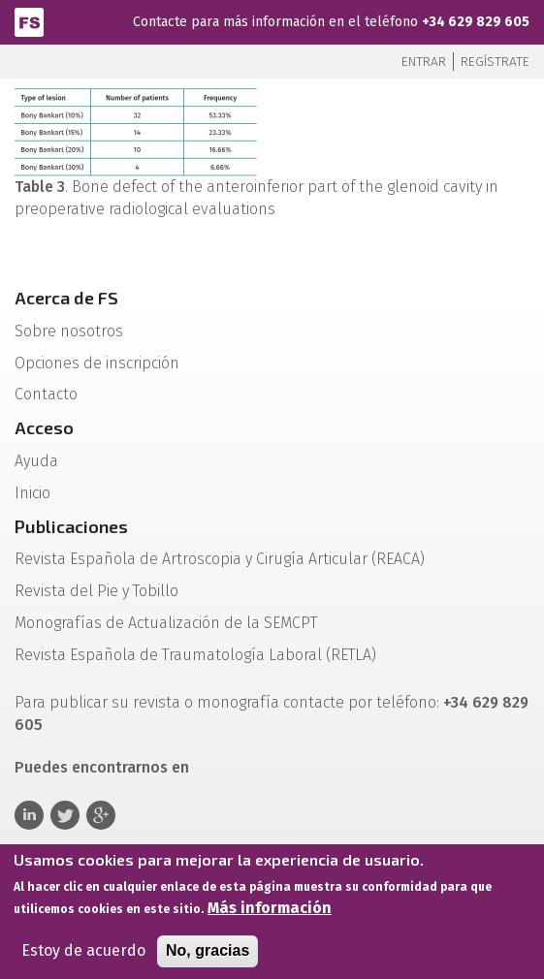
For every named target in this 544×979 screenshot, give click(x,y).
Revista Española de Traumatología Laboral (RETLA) (195, 655)
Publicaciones (71, 526)
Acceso (44, 427)
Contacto (46, 394)
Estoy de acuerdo (83, 956)
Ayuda (36, 461)
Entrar (423, 61)
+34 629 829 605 (475, 22)
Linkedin (29, 815)
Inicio (32, 493)
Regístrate (495, 61)
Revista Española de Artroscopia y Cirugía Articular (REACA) (220, 559)
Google (100, 815)
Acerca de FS (66, 297)
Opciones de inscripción (97, 363)
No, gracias (207, 956)
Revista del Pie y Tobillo (96, 591)
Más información (270, 913)
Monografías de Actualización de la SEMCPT (166, 623)
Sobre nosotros (69, 331)
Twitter (65, 815)
